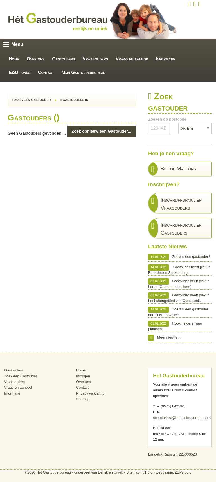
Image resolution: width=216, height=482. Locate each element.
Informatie (165, 59)
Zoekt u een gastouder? (179, 257)
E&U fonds (19, 72)
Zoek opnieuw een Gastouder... (101, 131)
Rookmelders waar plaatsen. (175, 326)
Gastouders (63, 59)
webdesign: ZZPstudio (174, 472)
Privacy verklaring (90, 393)
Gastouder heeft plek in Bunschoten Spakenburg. (179, 269)
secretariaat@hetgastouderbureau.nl (182, 418)
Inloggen (83, 376)
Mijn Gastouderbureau (83, 72)
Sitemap (82, 399)
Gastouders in (74, 100)
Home (14, 59)
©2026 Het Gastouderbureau (48, 472)
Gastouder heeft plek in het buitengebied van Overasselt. (178, 297)
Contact (46, 72)
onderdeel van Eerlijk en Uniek (98, 472)
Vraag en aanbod (132, 59)
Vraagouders (95, 59)
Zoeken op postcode (167, 119)
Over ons (35, 59)
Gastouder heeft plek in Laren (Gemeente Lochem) (178, 283)
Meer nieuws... (164, 338)
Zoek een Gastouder (31, 100)
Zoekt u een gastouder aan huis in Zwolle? (178, 312)
